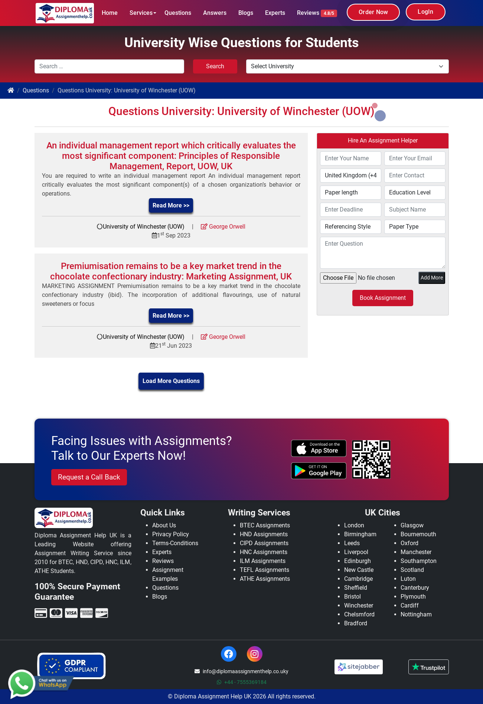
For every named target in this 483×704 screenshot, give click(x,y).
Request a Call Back (89, 477)
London (354, 525)
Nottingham (416, 614)
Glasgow (412, 525)
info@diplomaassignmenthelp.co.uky (241, 671)
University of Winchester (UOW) (144, 226)
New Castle (358, 569)
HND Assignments (264, 534)
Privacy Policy (170, 534)
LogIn (425, 11)
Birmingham (360, 534)
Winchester (358, 605)
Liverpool (356, 552)
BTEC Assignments (265, 525)
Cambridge (358, 578)
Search (215, 66)
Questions (177, 12)
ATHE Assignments (265, 578)
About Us (164, 525)
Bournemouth (418, 534)
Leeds (352, 543)
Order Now (373, 12)
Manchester (416, 552)
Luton (408, 578)
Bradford (355, 623)
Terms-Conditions (175, 543)
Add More (432, 278)
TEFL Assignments (264, 569)
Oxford (409, 543)
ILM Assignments (262, 560)
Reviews (317, 13)
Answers (214, 12)
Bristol (352, 596)
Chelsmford (359, 614)
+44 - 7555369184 (242, 682)
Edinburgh (357, 560)
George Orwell (223, 226)
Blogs (245, 12)
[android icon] (318, 470)
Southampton (419, 560)
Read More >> (171, 205)
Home (110, 12)
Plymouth (413, 596)
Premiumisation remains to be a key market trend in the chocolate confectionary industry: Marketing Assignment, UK (171, 271)
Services (141, 12)
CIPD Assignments (264, 543)
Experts (275, 12)
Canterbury (415, 587)
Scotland (412, 569)
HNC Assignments (263, 552)
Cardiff (410, 605)
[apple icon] (318, 448)
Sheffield (355, 587)
